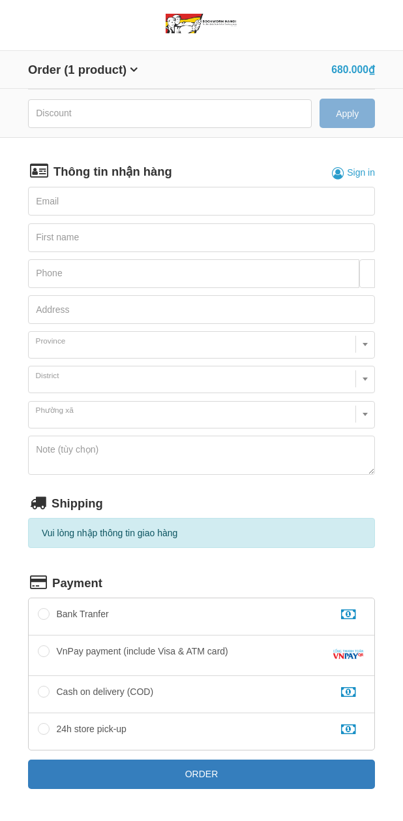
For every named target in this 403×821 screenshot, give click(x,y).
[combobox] (201, 345)
